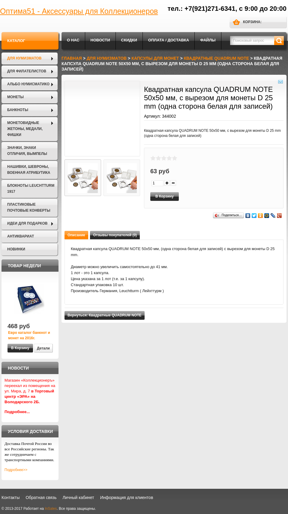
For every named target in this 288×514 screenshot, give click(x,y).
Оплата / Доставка (168, 40)
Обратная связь (41, 497)
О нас (73, 40)
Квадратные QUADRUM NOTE (216, 58)
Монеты (15, 97)
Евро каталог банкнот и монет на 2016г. (29, 335)
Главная (72, 58)
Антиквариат (20, 236)
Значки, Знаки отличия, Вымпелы (27, 151)
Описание (76, 235)
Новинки (16, 249)
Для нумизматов (24, 58)
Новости (100, 40)
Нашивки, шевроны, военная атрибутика (28, 170)
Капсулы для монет (155, 58)
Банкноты (17, 110)
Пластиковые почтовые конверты (28, 207)
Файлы (207, 40)
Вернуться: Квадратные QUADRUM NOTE (105, 315)
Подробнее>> (15, 470)
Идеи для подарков (27, 223)
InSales (51, 508)
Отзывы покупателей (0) (115, 235)
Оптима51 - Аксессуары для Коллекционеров (79, 11)
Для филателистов (26, 71)
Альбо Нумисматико (28, 84)
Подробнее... (17, 412)
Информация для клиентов (126, 497)
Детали (43, 348)
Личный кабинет (78, 497)
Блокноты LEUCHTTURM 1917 (30, 188)
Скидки (129, 40)
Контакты (11, 497)
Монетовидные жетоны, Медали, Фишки (25, 129)
